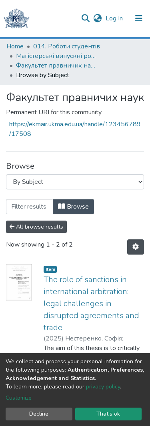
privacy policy (103, 386)
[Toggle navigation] (139, 18)
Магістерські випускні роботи (56, 56)
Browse (73, 206)
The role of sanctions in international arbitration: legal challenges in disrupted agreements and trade (91, 303)
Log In (115, 18)
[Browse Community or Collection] (75, 181)
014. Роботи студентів (66, 46)
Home (15, 46)
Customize (19, 398)
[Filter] (29, 206)
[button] (97, 18)
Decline (38, 414)
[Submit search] (85, 18)
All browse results (36, 227)
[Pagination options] (135, 247)
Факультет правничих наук (56, 65)
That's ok (108, 414)
